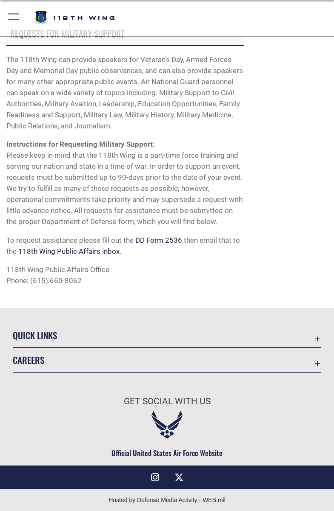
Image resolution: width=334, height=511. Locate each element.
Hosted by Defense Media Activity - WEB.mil (167, 500)
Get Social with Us (167, 401)
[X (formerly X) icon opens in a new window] (179, 477)
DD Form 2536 (159, 240)
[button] (14, 18)
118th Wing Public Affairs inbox (69, 251)
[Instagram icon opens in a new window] (154, 477)
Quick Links (35, 335)
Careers (28, 359)
